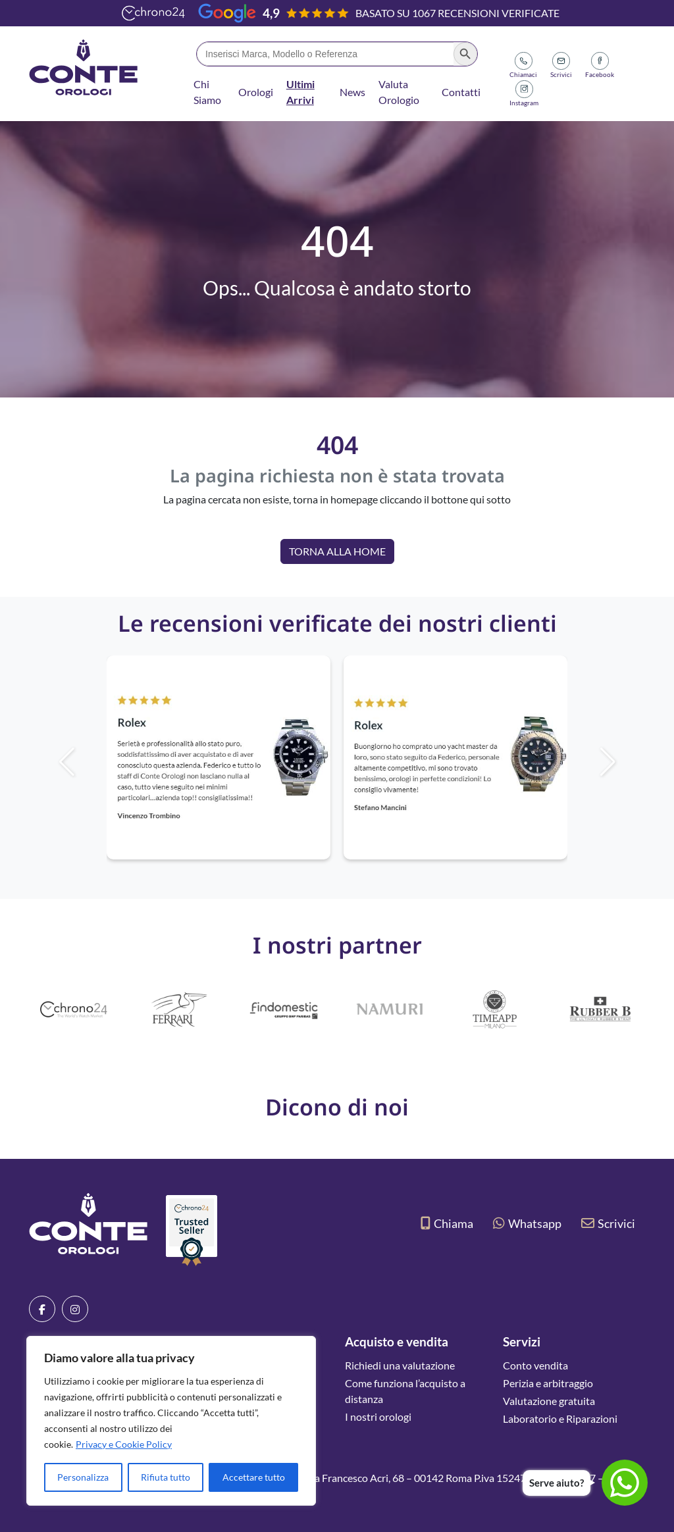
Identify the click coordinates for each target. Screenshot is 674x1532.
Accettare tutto (253, 1477)
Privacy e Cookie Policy (124, 1444)
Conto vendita (535, 1365)
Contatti (461, 92)
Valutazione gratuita (549, 1400)
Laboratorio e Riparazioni (560, 1418)
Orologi (255, 92)
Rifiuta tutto (165, 1477)
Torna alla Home (337, 551)
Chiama (447, 1223)
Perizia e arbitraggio (548, 1383)
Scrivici (608, 1223)
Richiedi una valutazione (400, 1365)
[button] (629, 762)
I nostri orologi (378, 1416)
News (352, 92)
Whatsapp (527, 1223)
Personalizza (83, 1477)
